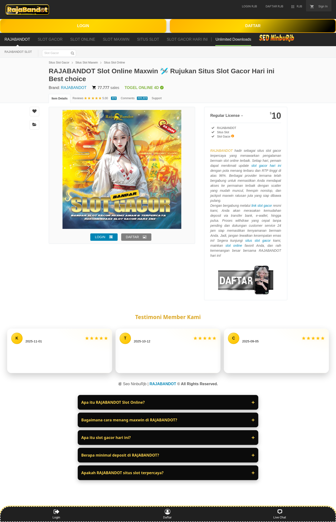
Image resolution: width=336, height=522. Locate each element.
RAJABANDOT (74, 88)
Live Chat (279, 514)
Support (157, 98)
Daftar (167, 514)
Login (56, 514)
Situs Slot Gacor (59, 62)
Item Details (59, 98)
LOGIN (83, 26)
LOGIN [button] (100, 237)
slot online (234, 245)
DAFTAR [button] (132, 237)
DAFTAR (253, 26)
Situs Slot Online (114, 62)
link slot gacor (261, 205)
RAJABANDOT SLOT (18, 52)
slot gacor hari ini (266, 165)
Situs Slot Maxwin (86, 62)
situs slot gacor (258, 240)
